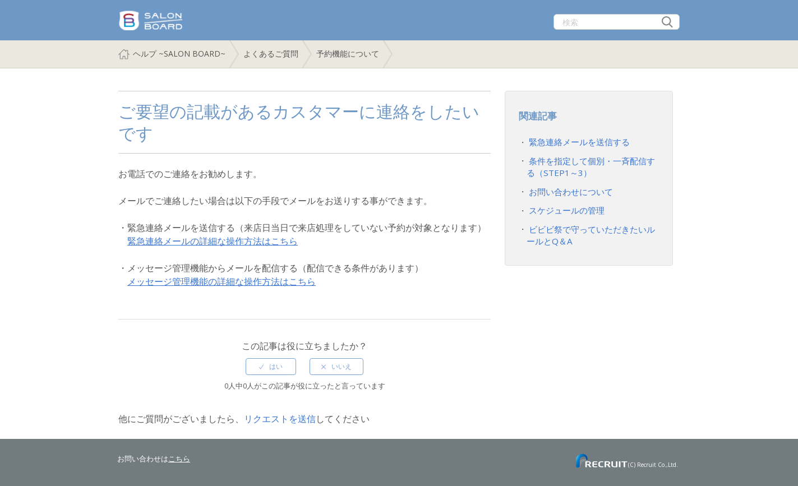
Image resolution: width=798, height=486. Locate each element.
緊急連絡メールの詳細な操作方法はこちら (212, 241)
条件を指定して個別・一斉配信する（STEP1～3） (590, 165)
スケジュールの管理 (564, 205)
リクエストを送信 (280, 419)
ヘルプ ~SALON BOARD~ (179, 53)
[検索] (616, 22)
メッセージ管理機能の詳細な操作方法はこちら (221, 281)
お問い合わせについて (568, 188)
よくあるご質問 (270, 53)
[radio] (271, 366)
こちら (179, 458)
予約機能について (347, 53)
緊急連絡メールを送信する (576, 141)
